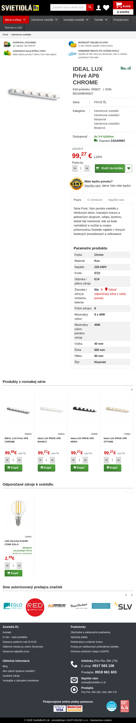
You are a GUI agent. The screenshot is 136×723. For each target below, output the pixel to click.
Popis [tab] (77, 199)
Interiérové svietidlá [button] (45, 19)
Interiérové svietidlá (21, 34)
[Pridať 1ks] (87, 168)
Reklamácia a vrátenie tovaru (87, 641)
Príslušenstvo (121, 19)
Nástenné (100, 119)
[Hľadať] (90, 7)
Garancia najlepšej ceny (16, 651)
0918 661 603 (99, 672)
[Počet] (80, 168)
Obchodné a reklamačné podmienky (90, 632)
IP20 (97, 273)
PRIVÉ (100, 102)
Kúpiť (13, 467)
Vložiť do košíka (110, 168)
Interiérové (106, 110)
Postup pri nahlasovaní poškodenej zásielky (95, 646)
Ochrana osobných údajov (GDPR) (90, 651)
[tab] (77, 200)
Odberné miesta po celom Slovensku (23, 646)
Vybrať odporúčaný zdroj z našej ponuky (110, 294)
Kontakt (7, 632)
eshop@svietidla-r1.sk (93, 682)
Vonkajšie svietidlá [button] (76, 19)
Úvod (5, 34)
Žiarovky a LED (13, 27)
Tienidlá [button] (101, 19)
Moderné (99, 127)
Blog (5, 666)
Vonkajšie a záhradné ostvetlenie (21, 680)
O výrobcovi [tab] (94, 199)
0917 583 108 (97, 666)
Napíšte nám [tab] (116, 199)
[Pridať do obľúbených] (129, 168)
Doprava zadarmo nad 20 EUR (19, 641)
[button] (126, 389)
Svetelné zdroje (11, 676)
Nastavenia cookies (101, 720)
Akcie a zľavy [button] (16, 19)
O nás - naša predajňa (15, 637)
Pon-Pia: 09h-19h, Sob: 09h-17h (99, 692)
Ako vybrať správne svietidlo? (19, 671)
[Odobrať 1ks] (75, 168)
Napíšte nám (92, 185)
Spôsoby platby (79, 637)
